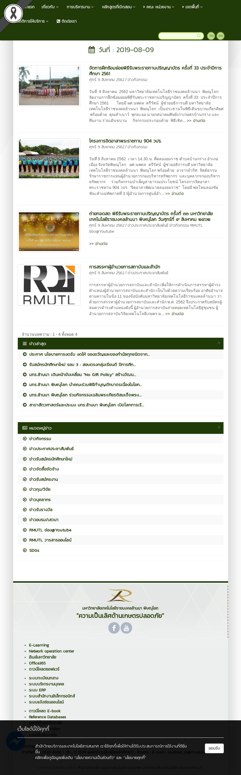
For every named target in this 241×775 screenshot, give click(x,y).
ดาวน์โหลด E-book (44, 711)
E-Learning (39, 645)
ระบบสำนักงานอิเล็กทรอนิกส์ (52, 696)
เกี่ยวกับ (51, 7)
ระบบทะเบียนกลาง (43, 678)
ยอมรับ (214, 748)
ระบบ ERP (37, 690)
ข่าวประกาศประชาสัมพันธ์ (148, 225)
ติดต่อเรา (67, 21)
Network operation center (51, 651)
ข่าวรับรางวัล (37, 509)
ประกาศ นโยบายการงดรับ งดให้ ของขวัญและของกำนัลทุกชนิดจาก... (86, 354)
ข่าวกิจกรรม (137, 80)
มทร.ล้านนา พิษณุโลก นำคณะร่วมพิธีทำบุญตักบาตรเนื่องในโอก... (82, 384)
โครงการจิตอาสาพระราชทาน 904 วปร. (125, 140)
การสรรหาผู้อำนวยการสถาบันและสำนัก (124, 266)
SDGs (30, 550)
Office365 (37, 663)
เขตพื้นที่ (193, 7)
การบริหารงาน (81, 7)
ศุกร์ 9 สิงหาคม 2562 (106, 80)
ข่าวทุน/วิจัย (36, 489)
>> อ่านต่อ (196, 120)
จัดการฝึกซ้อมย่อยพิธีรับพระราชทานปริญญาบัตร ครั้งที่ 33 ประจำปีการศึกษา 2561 (155, 70)
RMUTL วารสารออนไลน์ (46, 540)
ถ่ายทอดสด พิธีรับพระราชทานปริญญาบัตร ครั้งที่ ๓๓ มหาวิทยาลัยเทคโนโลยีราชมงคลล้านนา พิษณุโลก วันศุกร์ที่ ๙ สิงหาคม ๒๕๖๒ (151, 216)
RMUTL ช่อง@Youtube (46, 530)
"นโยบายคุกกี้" (135, 758)
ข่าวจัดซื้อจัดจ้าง (40, 469)
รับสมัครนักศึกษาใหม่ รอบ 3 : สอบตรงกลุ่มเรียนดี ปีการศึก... (79, 364)
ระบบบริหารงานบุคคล (46, 684)
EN (221, 35)
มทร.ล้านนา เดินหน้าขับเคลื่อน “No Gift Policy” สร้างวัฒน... (79, 374)
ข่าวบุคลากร (36, 499)
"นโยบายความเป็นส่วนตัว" (94, 758)
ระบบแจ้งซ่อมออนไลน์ (46, 702)
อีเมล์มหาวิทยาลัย (42, 657)
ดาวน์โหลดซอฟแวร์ (44, 669)
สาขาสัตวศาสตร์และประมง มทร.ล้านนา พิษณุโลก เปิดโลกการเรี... (83, 405)
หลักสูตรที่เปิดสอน (119, 7)
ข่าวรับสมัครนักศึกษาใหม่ (47, 459)
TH (211, 35)
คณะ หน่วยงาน (160, 7)
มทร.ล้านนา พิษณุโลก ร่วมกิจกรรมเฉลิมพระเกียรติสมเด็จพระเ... (82, 395)
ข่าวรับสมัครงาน (40, 479)
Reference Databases (47, 717)
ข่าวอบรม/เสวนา (40, 519)
